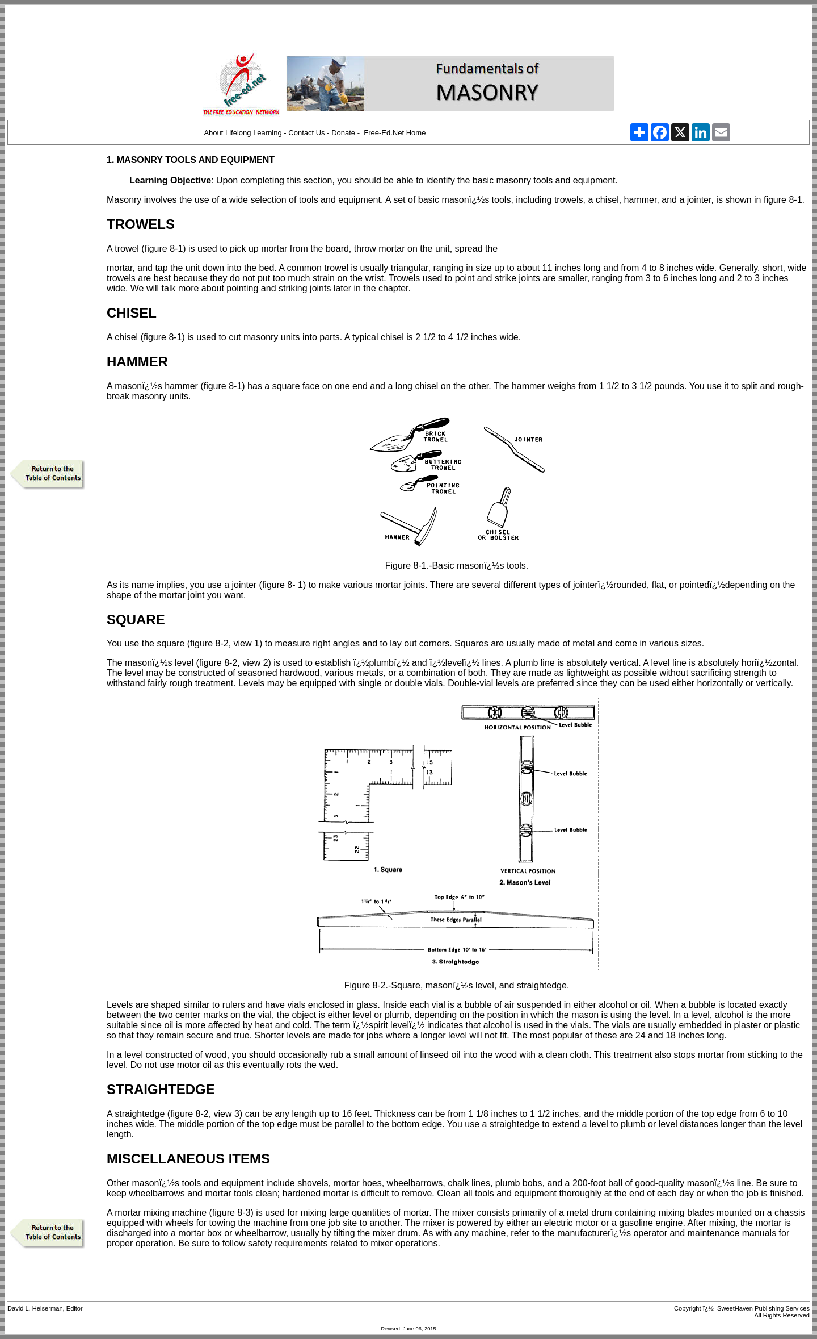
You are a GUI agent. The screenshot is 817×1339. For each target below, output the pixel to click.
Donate (343, 132)
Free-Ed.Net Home (395, 132)
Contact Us (307, 132)
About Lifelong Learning (242, 132)
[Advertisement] (408, 27)
